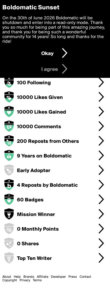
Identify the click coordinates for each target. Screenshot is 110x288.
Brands (28, 277)
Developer (58, 277)
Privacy (25, 280)
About (6, 277)
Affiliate (42, 277)
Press (72, 277)
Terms (37, 280)
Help (17, 277)
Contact (85, 277)
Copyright (9, 280)
